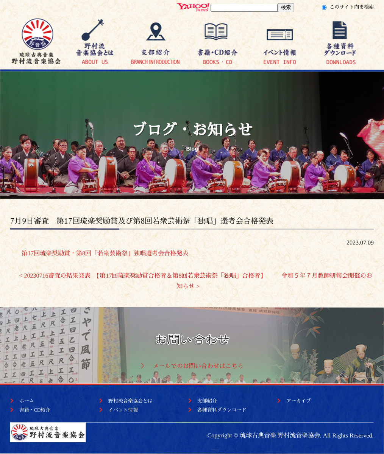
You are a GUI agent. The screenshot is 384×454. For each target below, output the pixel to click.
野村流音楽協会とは (130, 401)
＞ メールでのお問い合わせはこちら (192, 366)
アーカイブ (298, 401)
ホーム (26, 401)
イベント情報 (123, 410)
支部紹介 (207, 401)
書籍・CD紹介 (35, 410)
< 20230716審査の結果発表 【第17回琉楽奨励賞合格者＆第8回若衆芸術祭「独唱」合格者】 (142, 275)
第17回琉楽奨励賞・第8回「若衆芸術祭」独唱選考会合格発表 (99, 253)
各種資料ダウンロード (222, 410)
